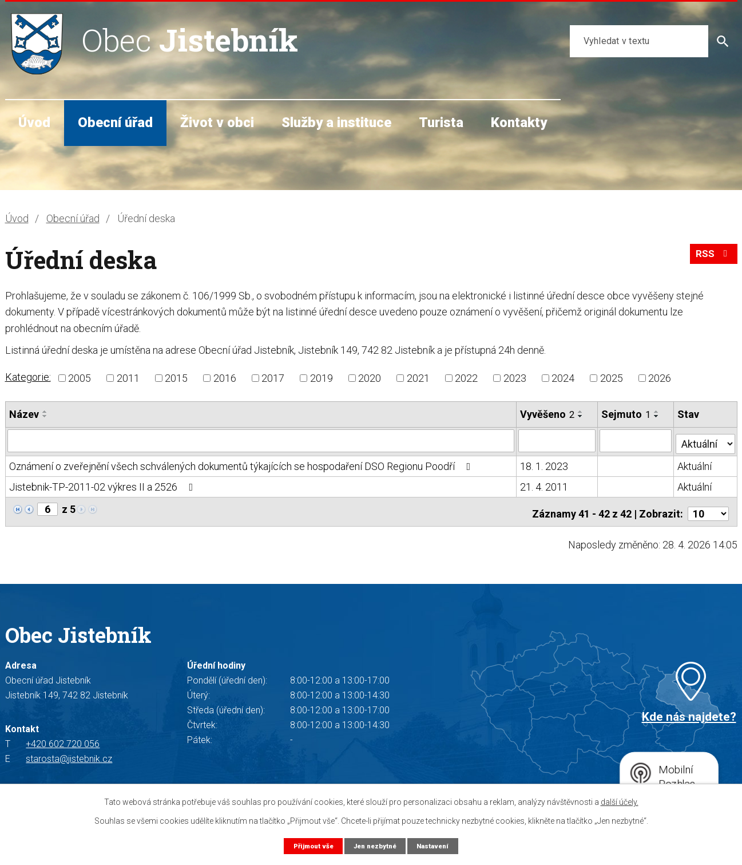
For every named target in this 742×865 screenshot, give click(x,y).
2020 (369, 378)
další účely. (619, 801)
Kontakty (519, 122)
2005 (79, 378)
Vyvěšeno (548, 414)
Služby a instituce (336, 122)
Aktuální (695, 463)
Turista (441, 122)
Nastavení (438, 845)
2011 (128, 378)
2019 (321, 378)
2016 (224, 378)
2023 (514, 378)
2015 (176, 378)
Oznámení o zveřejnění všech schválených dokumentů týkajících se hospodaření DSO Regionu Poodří (242, 463)
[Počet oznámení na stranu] (708, 507)
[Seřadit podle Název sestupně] (45, 416)
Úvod (34, 122)
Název (24, 414)
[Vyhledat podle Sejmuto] (636, 440)
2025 (611, 378)
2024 (562, 378)
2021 (418, 378)
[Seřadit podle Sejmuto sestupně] (657, 416)
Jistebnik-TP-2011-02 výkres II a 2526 (103, 484)
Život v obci (217, 122)
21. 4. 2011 (545, 484)
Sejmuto (626, 414)
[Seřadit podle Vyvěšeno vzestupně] (581, 411)
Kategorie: (28, 377)
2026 (659, 378)
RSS (711, 258)
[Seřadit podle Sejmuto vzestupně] (657, 411)
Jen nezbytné (375, 845)
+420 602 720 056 (63, 737)
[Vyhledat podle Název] (261, 440)
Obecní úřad (115, 122)
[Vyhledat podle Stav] (705, 439)
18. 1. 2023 (545, 463)
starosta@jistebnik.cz (69, 751)
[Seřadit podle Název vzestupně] (45, 411)
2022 (466, 378)
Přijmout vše (307, 845)
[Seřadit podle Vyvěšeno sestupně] (581, 416)
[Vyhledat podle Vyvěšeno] (558, 440)
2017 (272, 378)
